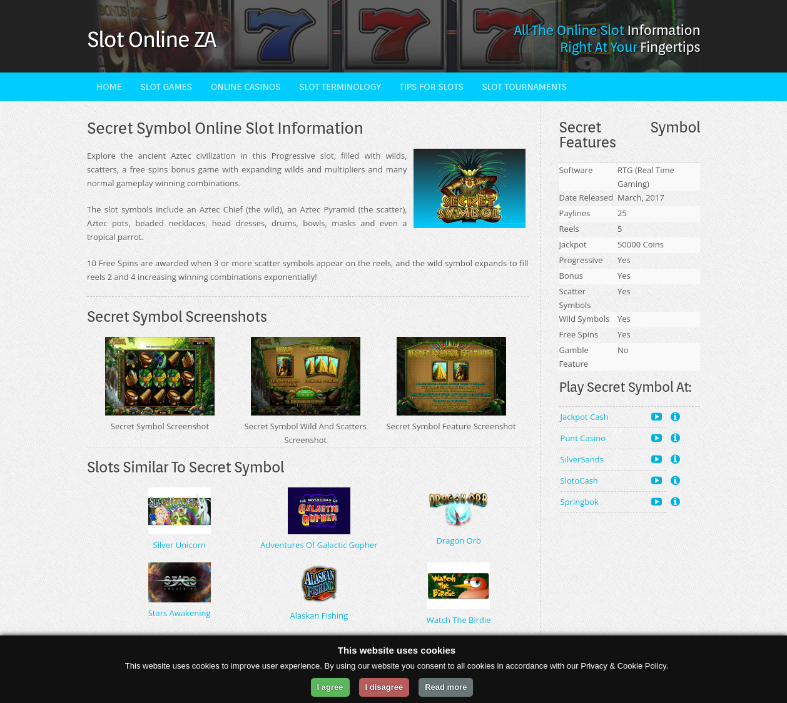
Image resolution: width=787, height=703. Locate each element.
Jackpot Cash (611, 416)
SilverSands (611, 459)
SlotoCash (611, 480)
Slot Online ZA (151, 39)
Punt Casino (611, 438)
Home (109, 86)
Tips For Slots (432, 86)
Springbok (611, 501)
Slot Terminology (340, 86)
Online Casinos (246, 86)
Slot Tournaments (524, 86)
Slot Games (166, 86)
